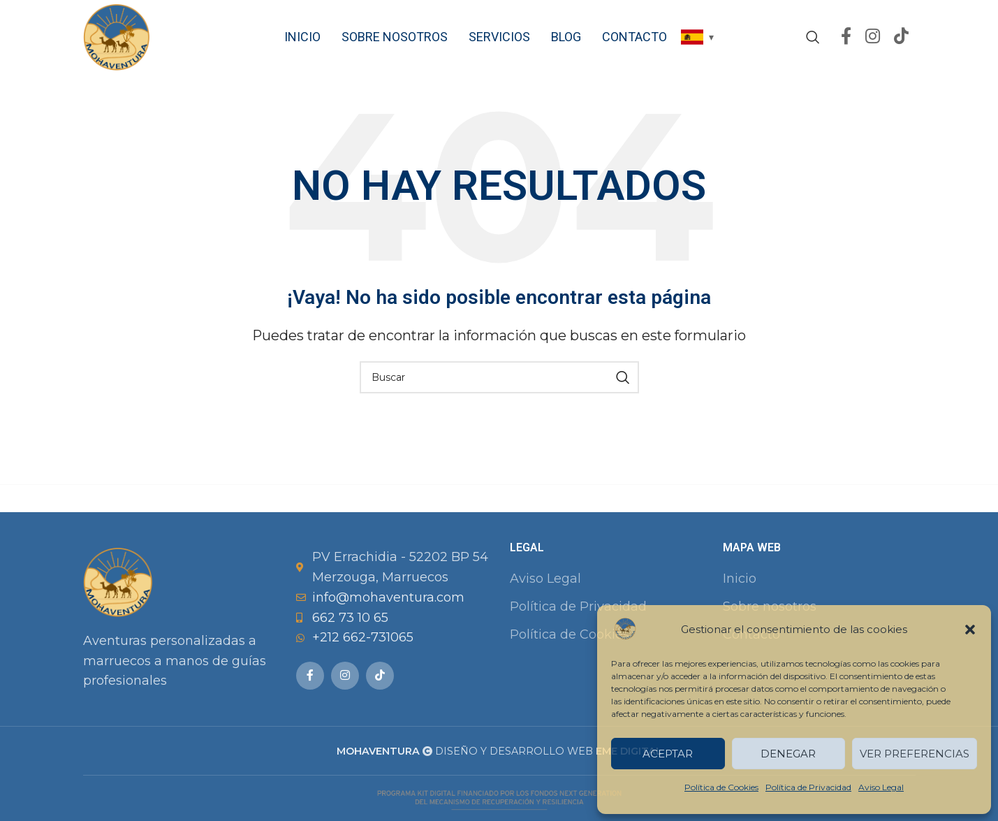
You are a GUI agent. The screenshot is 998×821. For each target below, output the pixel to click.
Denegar (788, 753)
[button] (970, 630)
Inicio (739, 581)
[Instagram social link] (872, 38)
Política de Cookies (721, 787)
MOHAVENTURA (378, 754)
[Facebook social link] (846, 38)
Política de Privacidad (808, 787)
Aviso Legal (881, 787)
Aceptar (668, 753)
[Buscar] (813, 38)
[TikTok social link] (901, 38)
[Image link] (118, 584)
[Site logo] (118, 37)
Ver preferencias (914, 753)
